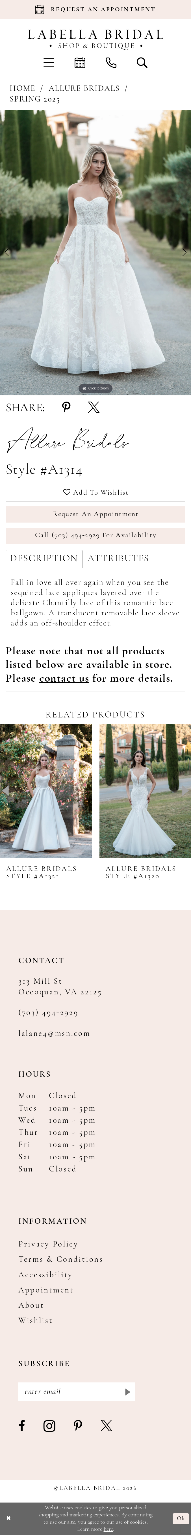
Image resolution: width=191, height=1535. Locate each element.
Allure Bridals (84, 89)
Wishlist (35, 1321)
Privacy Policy (48, 1244)
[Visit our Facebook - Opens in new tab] (22, 1426)
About (31, 1305)
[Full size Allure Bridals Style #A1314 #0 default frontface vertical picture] (95, 252)
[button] (48, 62)
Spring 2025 (35, 99)
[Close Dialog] (8, 1519)
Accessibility (45, 1275)
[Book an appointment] (95, 9)
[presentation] (46, 790)
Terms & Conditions (60, 1260)
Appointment (46, 1290)
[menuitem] (48, 62)
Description (44, 559)
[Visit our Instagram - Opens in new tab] (50, 1426)
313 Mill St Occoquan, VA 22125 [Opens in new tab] (60, 986)
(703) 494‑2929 (48, 1013)
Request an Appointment (96, 514)
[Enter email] (76, 1391)
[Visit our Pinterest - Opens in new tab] (78, 1426)
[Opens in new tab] (64, 678)
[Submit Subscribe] (127, 1391)
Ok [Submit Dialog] (181, 1518)
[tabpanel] (95, 252)
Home (22, 89)
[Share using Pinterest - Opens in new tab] (66, 408)
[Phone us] (111, 62)
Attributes (118, 559)
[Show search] (142, 62)
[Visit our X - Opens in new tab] (107, 1426)
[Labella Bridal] (95, 40)
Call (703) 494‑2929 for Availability (95, 535)
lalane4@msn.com (54, 1034)
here (108, 1529)
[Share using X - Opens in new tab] (93, 408)
